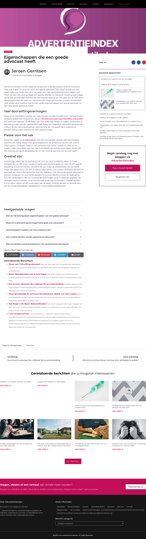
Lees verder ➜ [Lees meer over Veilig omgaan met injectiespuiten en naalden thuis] (80, 411)
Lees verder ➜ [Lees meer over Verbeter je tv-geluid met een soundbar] (5, 385)
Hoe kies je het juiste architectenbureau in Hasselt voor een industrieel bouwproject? (122, 137)
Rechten (8, 51)
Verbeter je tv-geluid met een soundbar (116, 79)
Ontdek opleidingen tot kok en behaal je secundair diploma (120, 132)
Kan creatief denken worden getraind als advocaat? (44, 237)
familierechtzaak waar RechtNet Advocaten (62, 119)
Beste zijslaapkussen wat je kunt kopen (28, 274)
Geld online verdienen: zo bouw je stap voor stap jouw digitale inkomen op (84, 513)
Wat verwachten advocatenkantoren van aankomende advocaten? (44, 244)
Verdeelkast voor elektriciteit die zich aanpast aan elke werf (129, 102)
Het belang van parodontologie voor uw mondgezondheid (91, 445)
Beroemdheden (74, 507)
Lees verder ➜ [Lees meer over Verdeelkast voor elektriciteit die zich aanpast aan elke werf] (117, 411)
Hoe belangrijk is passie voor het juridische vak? (44, 230)
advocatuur (30, 140)
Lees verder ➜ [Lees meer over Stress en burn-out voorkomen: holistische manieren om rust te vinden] (117, 449)
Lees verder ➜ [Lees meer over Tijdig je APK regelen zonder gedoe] (42, 385)
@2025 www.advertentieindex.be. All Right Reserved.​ (73, 535)
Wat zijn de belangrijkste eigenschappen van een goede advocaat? (44, 216)
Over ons (70, 4)
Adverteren (108, 4)
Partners (43, 4)
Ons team (83, 4)
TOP (138, 530)
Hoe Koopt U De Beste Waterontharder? (28, 304)
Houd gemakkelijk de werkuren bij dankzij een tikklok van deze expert (43, 294)
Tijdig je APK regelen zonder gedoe (115, 84)
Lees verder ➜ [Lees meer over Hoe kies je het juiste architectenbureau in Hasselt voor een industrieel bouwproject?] (42, 449)
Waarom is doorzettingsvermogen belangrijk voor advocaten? (44, 223)
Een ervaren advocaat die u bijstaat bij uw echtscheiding (36, 284)
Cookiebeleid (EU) (97, 507)
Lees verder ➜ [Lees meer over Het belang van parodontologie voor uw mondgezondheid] (80, 449)
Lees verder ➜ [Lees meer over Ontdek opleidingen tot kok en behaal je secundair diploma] (5, 449)
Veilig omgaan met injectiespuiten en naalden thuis (128, 91)
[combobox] (126, 3)
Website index (62, 510)
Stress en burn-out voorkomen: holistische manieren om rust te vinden (129, 445)
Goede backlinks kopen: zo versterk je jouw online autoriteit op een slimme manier (113, 510)
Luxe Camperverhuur (19, 314)
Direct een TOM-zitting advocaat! (24, 264)
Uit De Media (57, 4)
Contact (96, 4)
